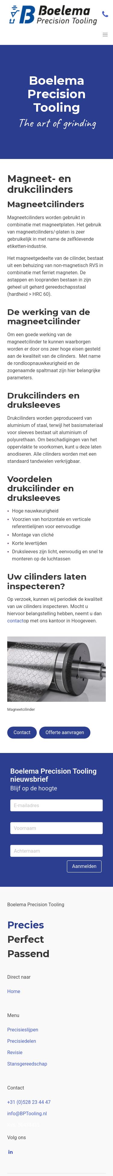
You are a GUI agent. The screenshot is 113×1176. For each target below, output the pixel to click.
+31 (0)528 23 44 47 (29, 1102)
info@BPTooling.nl (27, 1113)
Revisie (15, 1052)
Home (13, 991)
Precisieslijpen (22, 1030)
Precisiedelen (21, 1041)
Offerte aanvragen (65, 732)
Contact (22, 732)
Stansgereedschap (27, 1064)
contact (15, 621)
